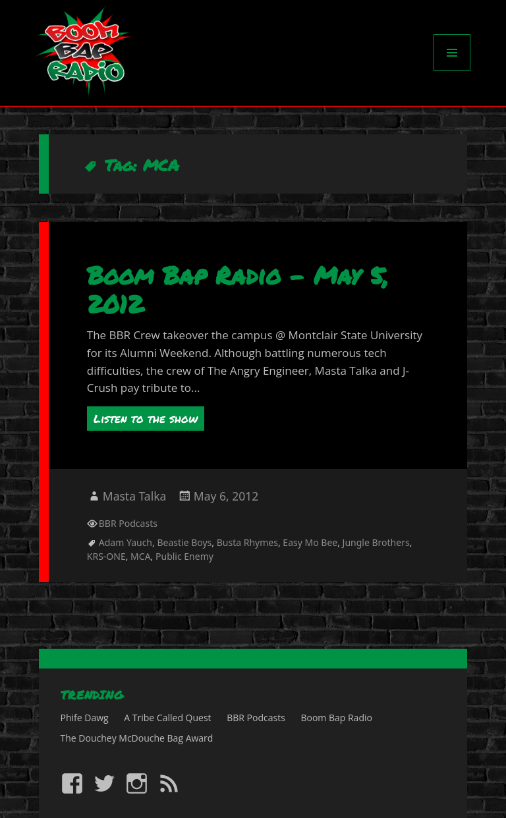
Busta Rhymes (247, 542)
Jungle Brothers (376, 542)
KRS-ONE (106, 556)
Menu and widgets (452, 70)
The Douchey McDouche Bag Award (137, 738)
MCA (140, 556)
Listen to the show (146, 418)
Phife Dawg (85, 717)
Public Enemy (184, 556)
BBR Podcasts (128, 523)
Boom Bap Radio (336, 717)
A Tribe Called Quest (167, 717)
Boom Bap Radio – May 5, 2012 (238, 289)
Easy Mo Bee (310, 542)
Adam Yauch (125, 542)
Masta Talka (135, 496)
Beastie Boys (184, 542)
